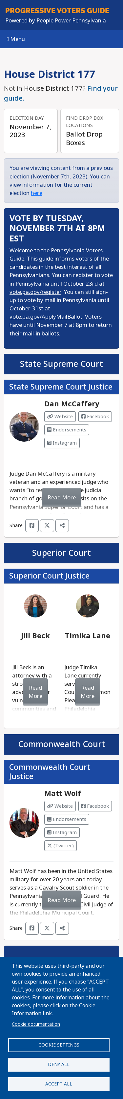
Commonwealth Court (61, 744)
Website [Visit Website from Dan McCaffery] (60, 416)
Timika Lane (87, 636)
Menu (16, 39)
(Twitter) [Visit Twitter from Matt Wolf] (60, 845)
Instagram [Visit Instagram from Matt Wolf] (62, 832)
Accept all (58, 1084)
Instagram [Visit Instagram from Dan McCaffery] (62, 443)
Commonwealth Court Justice (49, 772)
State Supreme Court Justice (61, 386)
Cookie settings (58, 1045)
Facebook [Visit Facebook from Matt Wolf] (95, 806)
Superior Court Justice (49, 575)
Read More (62, 497)
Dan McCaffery (71, 404)
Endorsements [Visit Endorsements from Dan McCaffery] (66, 429)
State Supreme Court (61, 364)
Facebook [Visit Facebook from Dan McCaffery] (95, 416)
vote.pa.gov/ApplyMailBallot (46, 317)
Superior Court (61, 553)
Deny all (59, 1064)
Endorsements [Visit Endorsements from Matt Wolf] (66, 819)
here (36, 193)
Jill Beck (35, 636)
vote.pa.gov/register (35, 292)
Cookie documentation (36, 1024)
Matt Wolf (62, 793)
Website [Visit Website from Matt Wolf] (60, 806)
